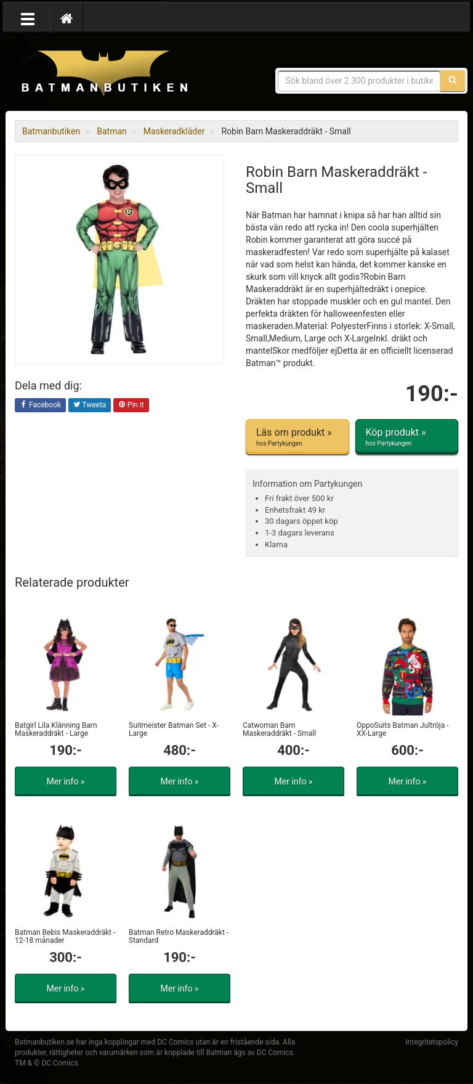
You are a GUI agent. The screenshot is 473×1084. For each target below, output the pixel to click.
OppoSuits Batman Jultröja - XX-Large (402, 729)
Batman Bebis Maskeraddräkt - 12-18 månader (65, 936)
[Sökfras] (360, 80)
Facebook (40, 405)
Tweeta (90, 405)
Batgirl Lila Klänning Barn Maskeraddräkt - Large (56, 729)
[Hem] (66, 17)
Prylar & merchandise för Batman (104, 74)
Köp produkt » (407, 436)
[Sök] (452, 80)
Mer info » (66, 781)
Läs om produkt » (297, 436)
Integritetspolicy (431, 1042)
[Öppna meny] (28, 18)
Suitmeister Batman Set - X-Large (174, 729)
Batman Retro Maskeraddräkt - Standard (178, 936)
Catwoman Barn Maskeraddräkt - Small (279, 729)
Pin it (131, 405)
